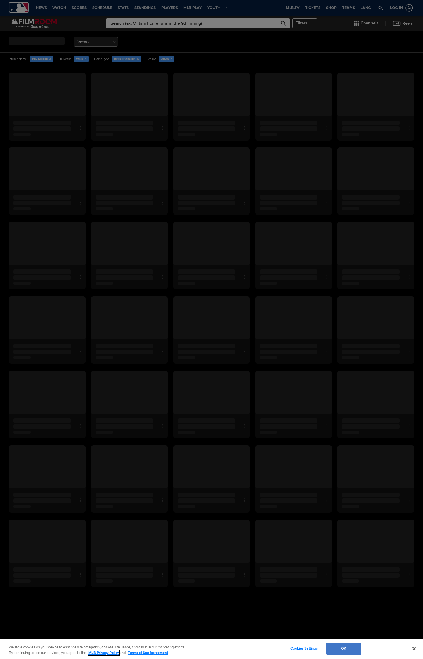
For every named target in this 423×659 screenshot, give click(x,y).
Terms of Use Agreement (148, 653)
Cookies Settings (304, 648)
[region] (211, 649)
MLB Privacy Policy (103, 653)
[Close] (414, 648)
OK (343, 648)
